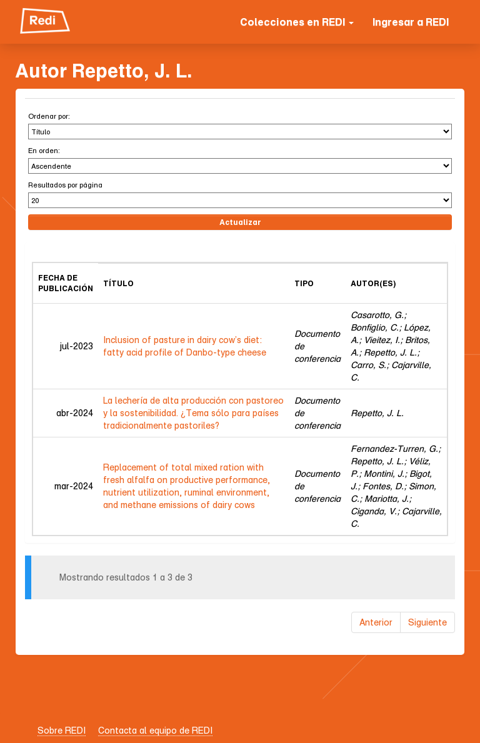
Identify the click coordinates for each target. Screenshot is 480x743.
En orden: (44, 150)
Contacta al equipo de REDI (155, 730)
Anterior (375, 622)
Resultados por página (65, 185)
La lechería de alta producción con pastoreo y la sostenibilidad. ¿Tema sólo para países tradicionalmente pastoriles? (193, 413)
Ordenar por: (49, 116)
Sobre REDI (62, 730)
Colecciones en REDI (297, 22)
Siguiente (427, 622)
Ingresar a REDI (410, 22)
